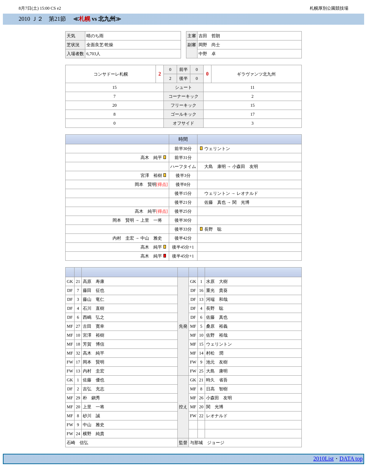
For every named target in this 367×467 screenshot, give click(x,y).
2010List (323, 459)
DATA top (351, 459)
